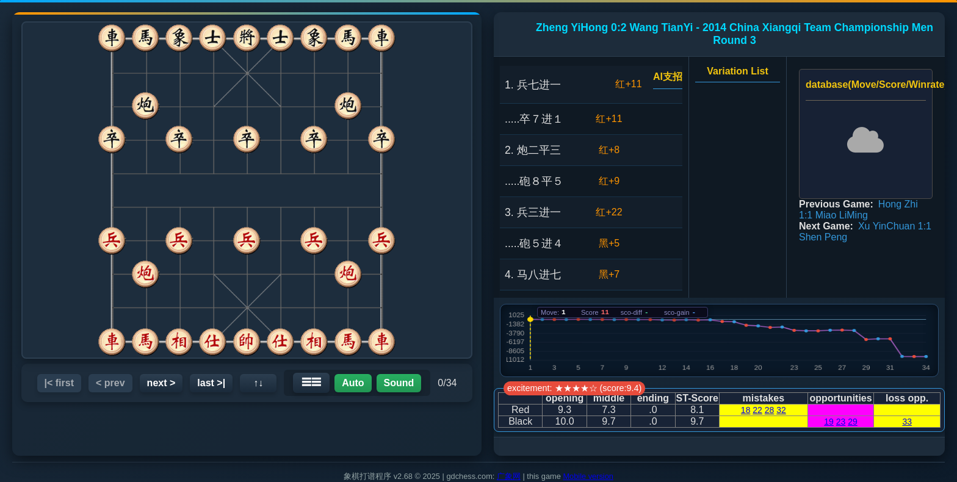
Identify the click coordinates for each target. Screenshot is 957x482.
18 (746, 410)
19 (829, 421)
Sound (399, 383)
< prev (110, 383)
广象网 (509, 476)
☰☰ (311, 382)
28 (770, 410)
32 (781, 410)
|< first (59, 383)
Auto (353, 383)
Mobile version (588, 476)
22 (757, 410)
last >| (211, 383)
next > (161, 383)
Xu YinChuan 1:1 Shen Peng (865, 231)
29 (853, 421)
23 (841, 421)
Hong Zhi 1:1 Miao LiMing (858, 209)
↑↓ (258, 383)
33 (907, 421)
